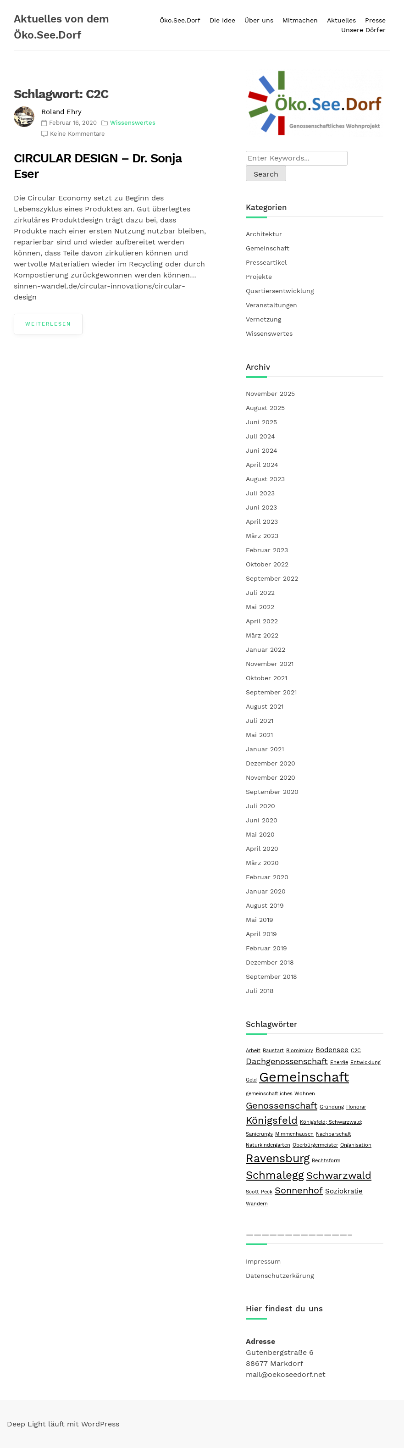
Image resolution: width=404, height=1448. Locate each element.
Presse (375, 20)
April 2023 (262, 521)
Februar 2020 (267, 877)
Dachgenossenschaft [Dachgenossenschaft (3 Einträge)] (287, 1061)
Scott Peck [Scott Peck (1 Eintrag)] (259, 1192)
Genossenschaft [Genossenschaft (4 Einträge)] (281, 1105)
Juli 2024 (260, 436)
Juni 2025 (261, 422)
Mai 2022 (260, 606)
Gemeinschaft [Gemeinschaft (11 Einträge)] (304, 1077)
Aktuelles (341, 20)
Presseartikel (266, 262)
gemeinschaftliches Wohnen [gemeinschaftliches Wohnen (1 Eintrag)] (280, 1094)
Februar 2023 (267, 550)
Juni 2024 (261, 450)
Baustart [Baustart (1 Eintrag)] (273, 1051)
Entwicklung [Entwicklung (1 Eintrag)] (365, 1062)
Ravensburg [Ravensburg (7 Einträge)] (278, 1158)
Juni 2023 (261, 507)
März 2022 (262, 635)
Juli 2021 (259, 720)
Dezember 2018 (270, 962)
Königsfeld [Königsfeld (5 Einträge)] (272, 1120)
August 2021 (264, 706)
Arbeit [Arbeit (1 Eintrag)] (253, 1051)
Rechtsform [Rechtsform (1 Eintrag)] (326, 1161)
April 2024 (262, 464)
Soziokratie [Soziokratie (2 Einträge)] (344, 1191)
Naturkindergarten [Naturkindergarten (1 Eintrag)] (268, 1145)
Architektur (264, 234)
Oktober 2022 (267, 564)
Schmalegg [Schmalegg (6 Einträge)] (275, 1175)
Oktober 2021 (266, 678)
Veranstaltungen (271, 305)
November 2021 (269, 663)
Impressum (263, 1261)
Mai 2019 (259, 919)
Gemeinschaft (267, 248)
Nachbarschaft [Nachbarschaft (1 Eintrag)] (333, 1134)
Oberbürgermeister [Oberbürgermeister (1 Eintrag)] (315, 1145)
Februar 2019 (266, 948)
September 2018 (271, 976)
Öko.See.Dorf (180, 20)
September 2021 (271, 692)
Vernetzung (263, 319)
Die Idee (222, 20)
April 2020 (262, 848)
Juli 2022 (260, 592)
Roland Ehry (61, 112)
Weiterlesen (48, 324)
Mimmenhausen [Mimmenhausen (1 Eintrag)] (294, 1134)
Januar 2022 (265, 649)
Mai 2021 (259, 734)
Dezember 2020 (270, 763)
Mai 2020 (260, 834)
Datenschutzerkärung (280, 1275)
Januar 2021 (265, 749)
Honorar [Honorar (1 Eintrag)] (356, 1107)
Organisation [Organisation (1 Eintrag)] (355, 1145)
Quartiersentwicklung (280, 290)
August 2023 (265, 479)
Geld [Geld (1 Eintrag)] (251, 1080)
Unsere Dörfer (363, 29)
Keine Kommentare (77, 133)
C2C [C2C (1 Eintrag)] (356, 1051)
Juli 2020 (260, 806)
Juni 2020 (261, 820)
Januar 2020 (266, 891)
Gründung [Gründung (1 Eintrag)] (332, 1107)
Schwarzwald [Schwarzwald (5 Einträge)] (338, 1175)
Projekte (259, 276)
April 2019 (261, 934)
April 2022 (262, 621)
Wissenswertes (132, 122)
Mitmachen (300, 20)
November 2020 (270, 777)
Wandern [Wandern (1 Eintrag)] (257, 1204)
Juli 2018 (260, 990)
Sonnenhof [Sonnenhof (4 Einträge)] (299, 1190)
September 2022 (272, 578)
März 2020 (262, 862)
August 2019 (265, 905)
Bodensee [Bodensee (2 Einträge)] (332, 1050)
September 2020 (272, 791)
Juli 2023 (260, 493)
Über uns (258, 20)
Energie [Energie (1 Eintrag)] (339, 1062)
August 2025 (265, 407)
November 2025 (270, 393)
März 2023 (262, 535)
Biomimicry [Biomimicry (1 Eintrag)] (299, 1051)
